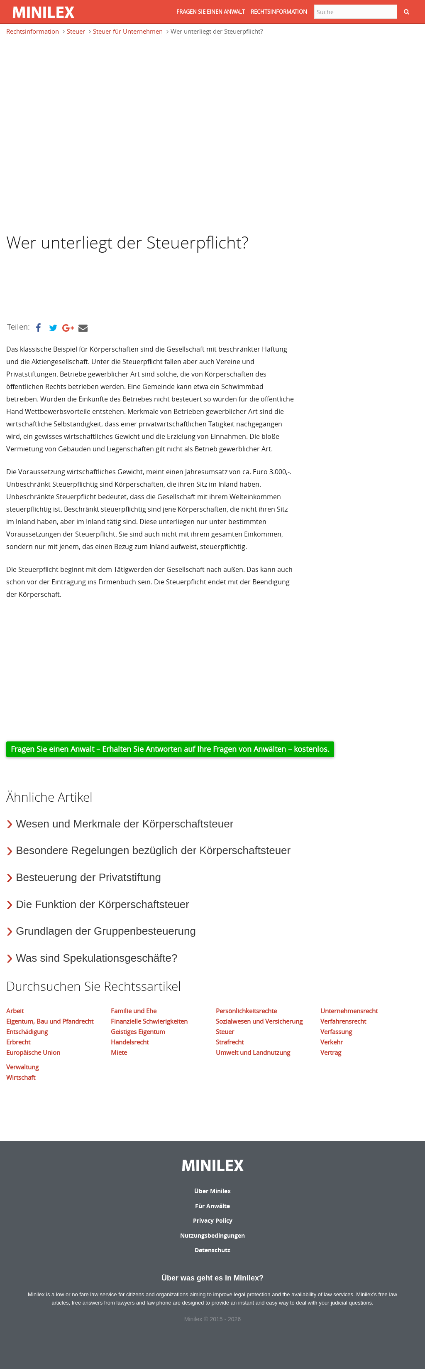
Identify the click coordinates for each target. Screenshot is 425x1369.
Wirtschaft (20, 1077)
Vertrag (330, 1052)
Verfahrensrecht (343, 1021)
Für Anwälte (212, 1206)
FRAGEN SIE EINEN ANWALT (210, 11)
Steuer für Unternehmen (128, 31)
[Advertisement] (72, 80)
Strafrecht (230, 1042)
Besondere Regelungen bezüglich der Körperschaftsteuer (153, 850)
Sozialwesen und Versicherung (259, 1021)
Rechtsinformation (32, 31)
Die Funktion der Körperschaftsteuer (102, 904)
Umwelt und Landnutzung (253, 1052)
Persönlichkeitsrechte (246, 1011)
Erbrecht (18, 1042)
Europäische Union (33, 1052)
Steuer (76, 31)
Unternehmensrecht (349, 1011)
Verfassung (336, 1031)
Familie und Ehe (133, 1011)
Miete (119, 1052)
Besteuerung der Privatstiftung (88, 877)
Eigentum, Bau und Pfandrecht (49, 1021)
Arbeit (15, 1011)
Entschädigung (27, 1031)
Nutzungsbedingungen (212, 1235)
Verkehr (331, 1042)
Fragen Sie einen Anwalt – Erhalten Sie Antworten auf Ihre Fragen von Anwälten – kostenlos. (170, 749)
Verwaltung (22, 1067)
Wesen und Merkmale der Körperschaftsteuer (124, 823)
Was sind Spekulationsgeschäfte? (96, 958)
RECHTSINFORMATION (279, 11)
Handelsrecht (130, 1042)
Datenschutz (212, 1250)
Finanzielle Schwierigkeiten (149, 1021)
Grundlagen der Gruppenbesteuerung (106, 931)
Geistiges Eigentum (138, 1031)
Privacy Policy (212, 1220)
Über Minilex (212, 1191)
